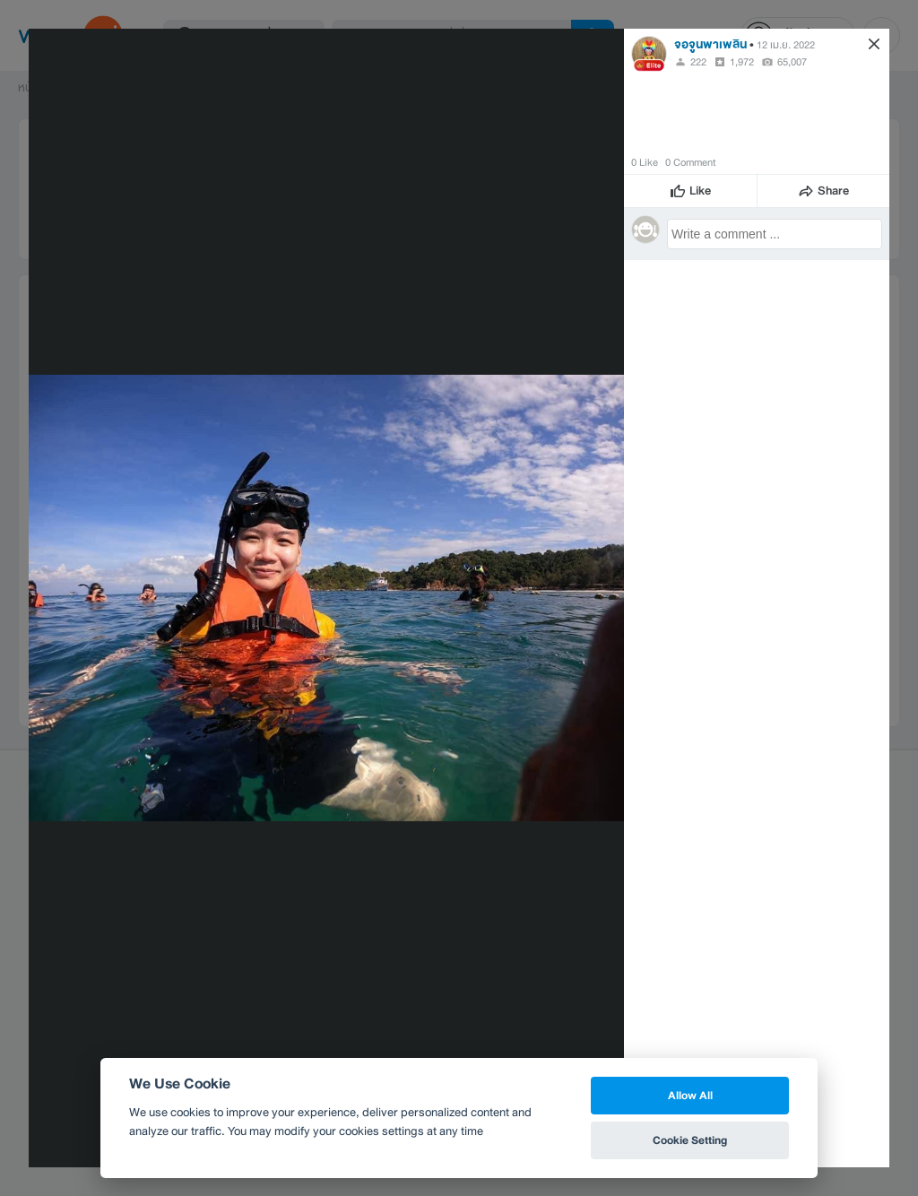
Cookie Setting (690, 1139)
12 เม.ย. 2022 (786, 45)
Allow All (690, 1095)
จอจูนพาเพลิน (710, 44)
